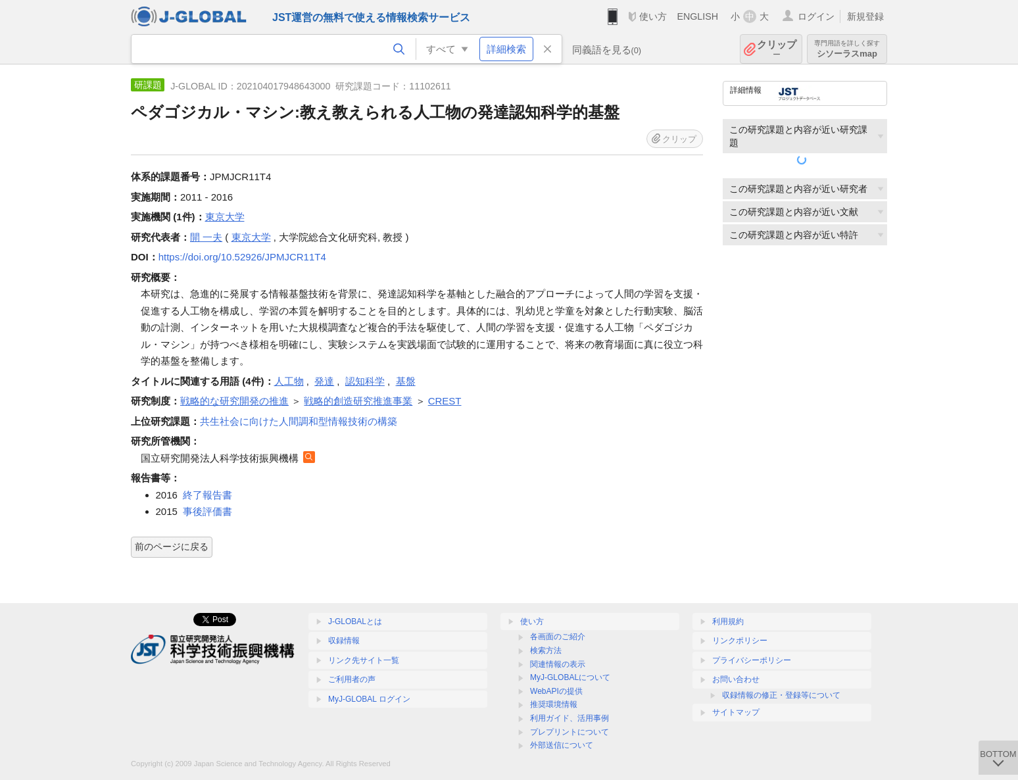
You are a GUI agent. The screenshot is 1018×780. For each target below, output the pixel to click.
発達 (324, 381)
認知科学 (365, 381)
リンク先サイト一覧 (363, 660)
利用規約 (728, 621)
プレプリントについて (569, 732)
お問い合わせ (736, 679)
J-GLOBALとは (355, 621)
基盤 (406, 381)
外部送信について (561, 745)
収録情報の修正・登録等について (781, 695)
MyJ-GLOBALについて (570, 677)
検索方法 (546, 650)
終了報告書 (207, 494)
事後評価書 (207, 511)
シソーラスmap (847, 49)
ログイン (816, 16)
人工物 (289, 381)
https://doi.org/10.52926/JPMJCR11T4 (242, 256)
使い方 (653, 16)
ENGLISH (697, 16)
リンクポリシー (739, 640)
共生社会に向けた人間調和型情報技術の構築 (298, 421)
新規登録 (865, 16)
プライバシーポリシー (751, 660)
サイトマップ (736, 712)
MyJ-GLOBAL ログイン (369, 699)
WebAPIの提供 (556, 691)
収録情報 (344, 640)
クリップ (776, 49)
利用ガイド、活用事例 (569, 718)
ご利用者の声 (352, 679)
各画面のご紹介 (557, 636)
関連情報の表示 (557, 664)
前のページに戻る (171, 546)
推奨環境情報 (553, 704)
